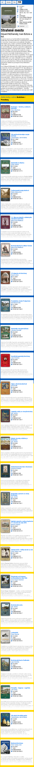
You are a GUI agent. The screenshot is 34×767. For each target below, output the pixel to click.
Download (22, 26)
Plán (14, 2)
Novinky (9, 2)
